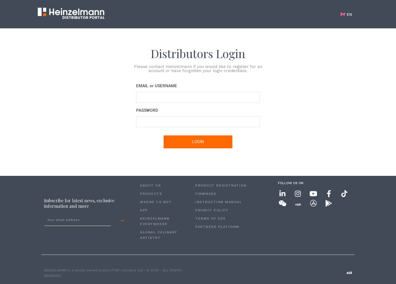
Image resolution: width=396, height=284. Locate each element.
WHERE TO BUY (155, 202)
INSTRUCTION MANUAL (218, 202)
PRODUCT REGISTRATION (220, 185)
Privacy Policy (211, 210)
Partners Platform (217, 227)
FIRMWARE (205, 194)
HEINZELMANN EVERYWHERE (155, 221)
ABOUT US (150, 185)
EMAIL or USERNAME (156, 85)
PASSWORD (147, 110)
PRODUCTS (151, 194)
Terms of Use (210, 218)
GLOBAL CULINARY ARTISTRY (158, 235)
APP (144, 210)
